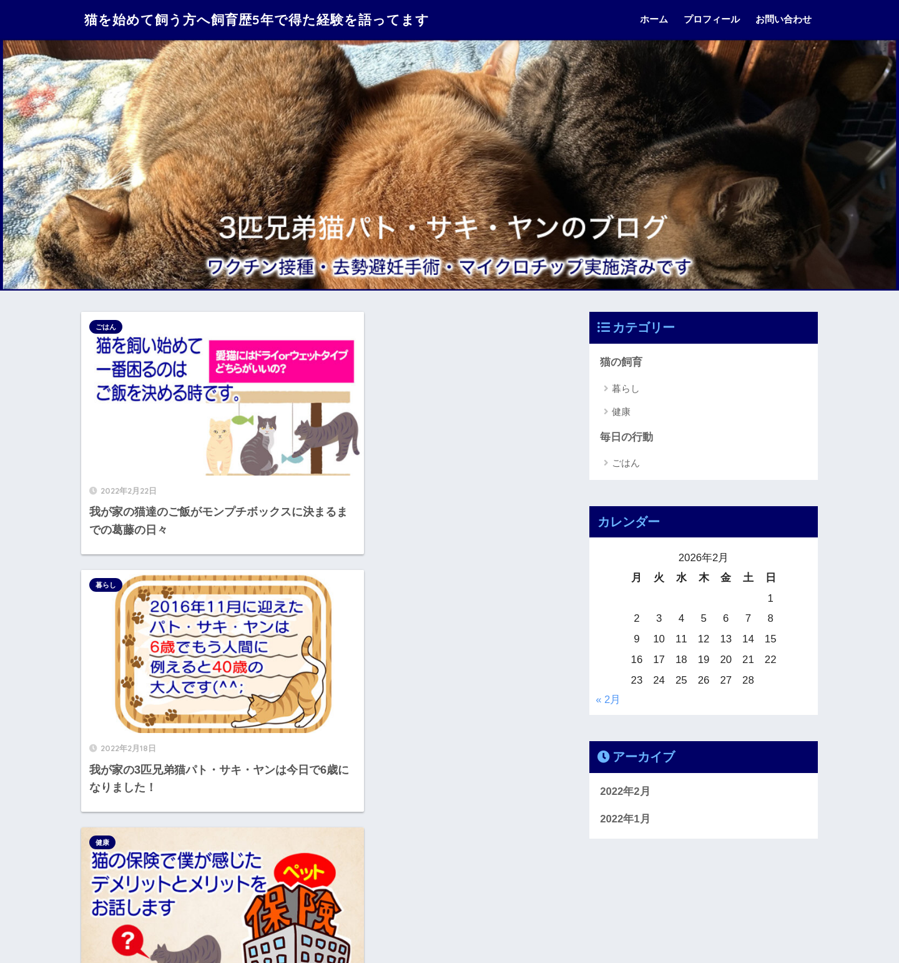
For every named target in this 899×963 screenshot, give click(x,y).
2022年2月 (625, 791)
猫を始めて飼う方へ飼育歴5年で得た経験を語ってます (272, 19)
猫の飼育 (621, 362)
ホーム (654, 19)
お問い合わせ (783, 19)
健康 (102, 549)
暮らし (345, 326)
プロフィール (712, 19)
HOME (450, 910)
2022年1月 (625, 820)
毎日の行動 (626, 437)
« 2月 (608, 700)
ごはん (106, 326)
